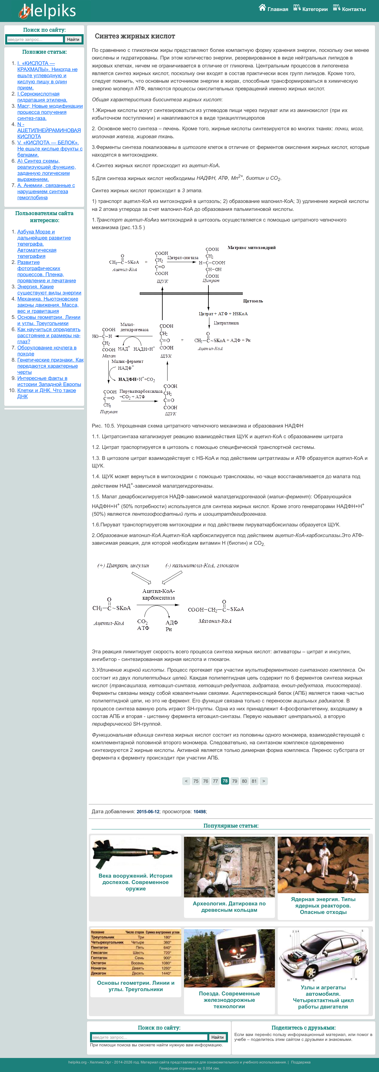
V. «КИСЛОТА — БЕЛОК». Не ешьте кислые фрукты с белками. (50, 149)
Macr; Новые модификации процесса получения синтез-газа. (50, 112)
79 (234, 781)
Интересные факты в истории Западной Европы (49, 381)
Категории (315, 9)
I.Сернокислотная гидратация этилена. (42, 97)
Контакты (354, 9)
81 (254, 781)
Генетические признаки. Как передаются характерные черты (50, 366)
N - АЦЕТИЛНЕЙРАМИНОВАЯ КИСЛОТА (49, 130)
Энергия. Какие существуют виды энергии (49, 290)
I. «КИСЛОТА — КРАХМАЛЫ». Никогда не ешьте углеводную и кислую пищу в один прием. (47, 75)
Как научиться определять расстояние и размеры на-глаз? (49, 336)
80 (244, 781)
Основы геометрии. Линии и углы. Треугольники (49, 320)
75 (195, 781)
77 (215, 781)
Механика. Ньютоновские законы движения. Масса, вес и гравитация (48, 305)
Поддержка (301, 1062)
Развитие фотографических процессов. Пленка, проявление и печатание (46, 271)
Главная (278, 9)
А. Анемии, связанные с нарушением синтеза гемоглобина (46, 191)
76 (205, 781)
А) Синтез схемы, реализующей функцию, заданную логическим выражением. (46, 170)
